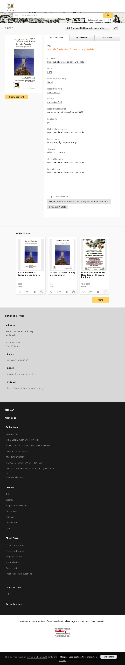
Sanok (50, 82)
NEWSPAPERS (12, 434)
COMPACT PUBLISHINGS (17, 451)
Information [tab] (82, 38)
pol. (49, 122)
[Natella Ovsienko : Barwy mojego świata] (62, 254)
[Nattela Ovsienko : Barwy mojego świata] (31, 254)
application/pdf (54, 102)
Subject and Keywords (16, 505)
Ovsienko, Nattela (57, 207)
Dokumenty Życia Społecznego (62, 142)
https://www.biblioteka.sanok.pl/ (23, 388)
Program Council (14, 556)
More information (89, 657)
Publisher (10, 517)
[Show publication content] (34, 292)
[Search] (108, 15)
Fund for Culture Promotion (92, 621)
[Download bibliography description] (27, 292)
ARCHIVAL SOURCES (15, 457)
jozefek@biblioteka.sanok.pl (21, 374)
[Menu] (121, 2)
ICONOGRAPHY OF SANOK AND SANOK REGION (28, 445)
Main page (10, 417)
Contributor (11, 522)
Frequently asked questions (19, 573)
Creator (9, 500)
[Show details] (41, 292)
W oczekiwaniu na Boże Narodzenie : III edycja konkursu (93, 274)
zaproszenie (53, 92)
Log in (9, 593)
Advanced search (96, 20)
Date (8, 528)
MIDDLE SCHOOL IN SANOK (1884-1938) (24, 462)
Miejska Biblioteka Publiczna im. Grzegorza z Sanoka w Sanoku (79, 201)
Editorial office (13, 562)
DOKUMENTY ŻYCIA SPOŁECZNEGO (22, 440)
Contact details (13, 568)
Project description (15, 545)
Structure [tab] (108, 38)
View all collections (15, 477)
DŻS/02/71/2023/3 (56, 152)
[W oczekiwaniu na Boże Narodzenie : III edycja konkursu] (94, 254)
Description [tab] (56, 38)
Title (8, 494)
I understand (108, 657)
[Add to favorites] (115, 28)
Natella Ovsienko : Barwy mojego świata (62, 273)
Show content (16, 97)
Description (11, 511)
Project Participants (15, 551)
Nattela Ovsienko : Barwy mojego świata (29, 273)
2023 (49, 72)
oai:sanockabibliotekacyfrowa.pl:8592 (65, 112)
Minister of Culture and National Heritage (57, 621)
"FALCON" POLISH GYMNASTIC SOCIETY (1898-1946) (30, 468)
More (100, 300)
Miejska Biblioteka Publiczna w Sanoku (65, 62)
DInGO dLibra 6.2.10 (37, 657)
